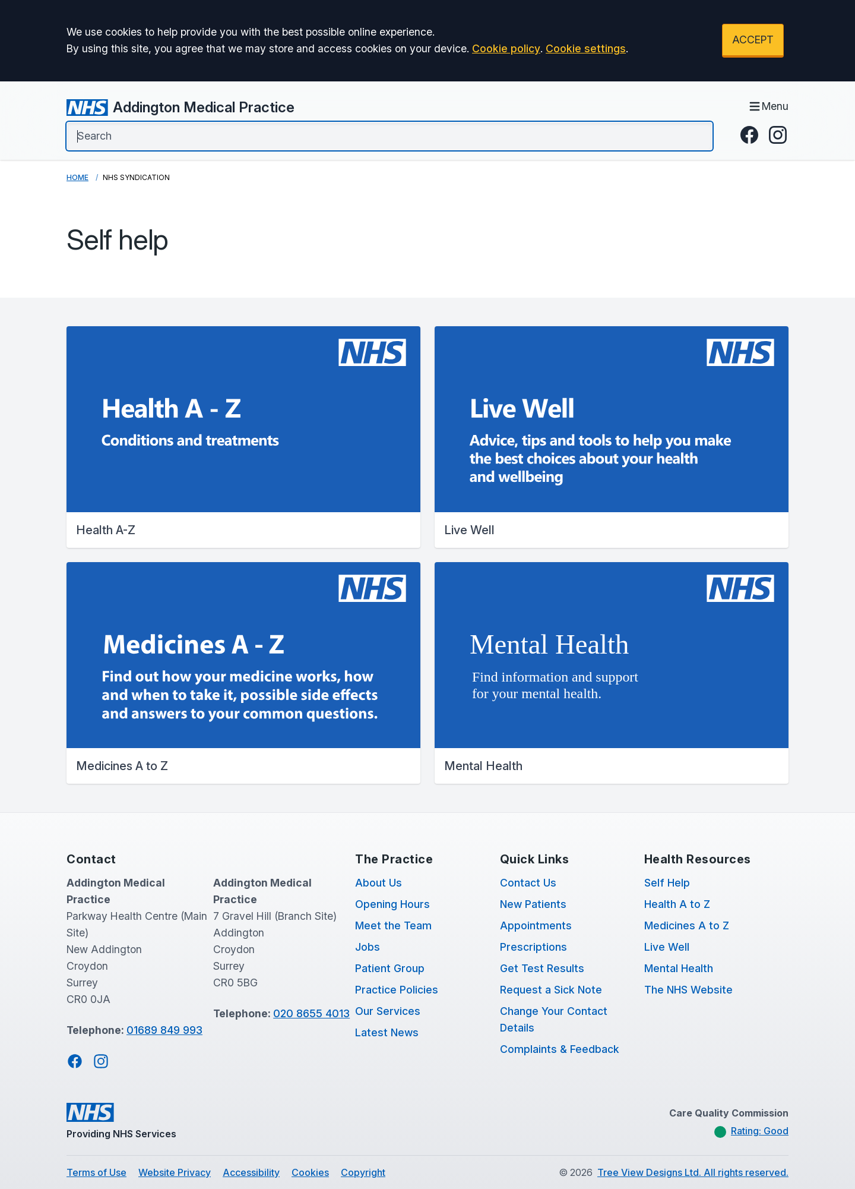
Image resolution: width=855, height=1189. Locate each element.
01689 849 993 (164, 1030)
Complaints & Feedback (559, 1049)
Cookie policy (506, 48)
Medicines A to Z (686, 925)
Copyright (363, 1172)
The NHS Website (688, 989)
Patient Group (390, 968)
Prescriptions (533, 947)
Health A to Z (677, 904)
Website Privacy (174, 1172)
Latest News (387, 1032)
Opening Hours (392, 904)
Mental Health (678, 968)
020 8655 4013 (311, 1013)
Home (77, 177)
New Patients (533, 904)
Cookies (310, 1172)
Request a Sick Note (551, 989)
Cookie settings (586, 48)
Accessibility (251, 1172)
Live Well (666, 947)
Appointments (536, 925)
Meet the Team (393, 925)
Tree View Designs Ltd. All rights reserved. (692, 1172)
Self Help (667, 882)
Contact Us (528, 882)
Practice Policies (396, 989)
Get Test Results (542, 968)
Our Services (387, 1011)
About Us (378, 882)
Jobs (367, 947)
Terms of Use (96, 1172)
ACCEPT (753, 39)
